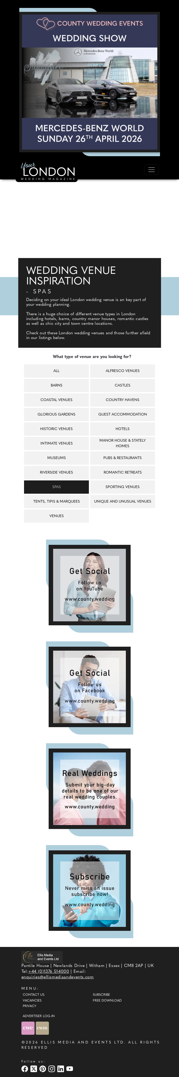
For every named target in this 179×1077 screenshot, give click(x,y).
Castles (122, 386)
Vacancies (32, 1000)
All (56, 371)
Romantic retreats (123, 473)
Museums (56, 458)
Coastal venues (56, 400)
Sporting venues (122, 487)
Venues (56, 516)
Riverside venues (56, 473)
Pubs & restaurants (122, 458)
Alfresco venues (123, 371)
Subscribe (101, 995)
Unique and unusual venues (122, 502)
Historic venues (56, 429)
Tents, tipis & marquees (56, 502)
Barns (56, 386)
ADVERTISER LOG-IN (39, 1016)
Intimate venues (56, 444)
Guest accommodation (122, 415)
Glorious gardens (56, 415)
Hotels (123, 429)
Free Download (107, 1000)
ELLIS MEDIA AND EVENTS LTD (82, 1043)
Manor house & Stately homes (122, 443)
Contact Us (33, 995)
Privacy (29, 1006)
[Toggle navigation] (151, 169)
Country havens (122, 400)
